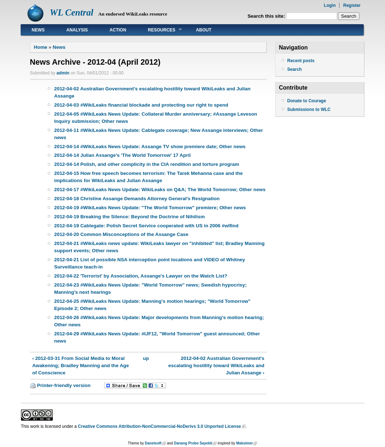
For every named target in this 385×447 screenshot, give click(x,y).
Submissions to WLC (309, 109)
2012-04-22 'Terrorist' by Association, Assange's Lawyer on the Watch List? (140, 276)
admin (62, 73)
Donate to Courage (306, 100)
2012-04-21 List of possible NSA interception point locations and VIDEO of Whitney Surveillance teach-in (149, 263)
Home (40, 47)
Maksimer (244, 443)
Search (294, 69)
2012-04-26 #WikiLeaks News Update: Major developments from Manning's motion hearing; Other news (159, 321)
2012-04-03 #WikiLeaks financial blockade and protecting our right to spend (141, 105)
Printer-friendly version (64, 385)
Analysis (77, 30)
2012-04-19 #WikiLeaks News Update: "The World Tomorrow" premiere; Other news (150, 207)
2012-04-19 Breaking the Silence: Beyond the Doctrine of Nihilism (129, 216)
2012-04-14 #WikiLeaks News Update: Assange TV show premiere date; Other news (150, 146)
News (38, 30)
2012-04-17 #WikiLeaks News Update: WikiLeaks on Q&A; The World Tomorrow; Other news (160, 189)
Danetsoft (153, 443)
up (146, 358)
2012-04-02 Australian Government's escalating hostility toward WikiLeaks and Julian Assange (152, 92)
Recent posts (301, 60)
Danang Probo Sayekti (193, 443)
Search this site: (267, 16)
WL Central (72, 12)
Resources (159, 30)
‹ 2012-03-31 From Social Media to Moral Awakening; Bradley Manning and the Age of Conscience (80, 365)
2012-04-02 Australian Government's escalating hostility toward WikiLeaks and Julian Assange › (216, 365)
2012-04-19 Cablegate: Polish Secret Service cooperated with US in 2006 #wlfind (146, 225)
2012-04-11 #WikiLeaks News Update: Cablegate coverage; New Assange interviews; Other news (158, 134)
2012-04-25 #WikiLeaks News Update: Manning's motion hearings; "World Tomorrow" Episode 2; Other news (152, 304)
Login (330, 5)
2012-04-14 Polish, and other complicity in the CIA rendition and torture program (146, 164)
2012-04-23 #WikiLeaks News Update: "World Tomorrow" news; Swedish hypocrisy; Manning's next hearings (150, 288)
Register (351, 5)
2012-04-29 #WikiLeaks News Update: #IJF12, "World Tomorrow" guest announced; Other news (157, 337)
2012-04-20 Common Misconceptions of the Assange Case (121, 234)
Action (118, 30)
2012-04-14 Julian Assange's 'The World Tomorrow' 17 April (122, 155)
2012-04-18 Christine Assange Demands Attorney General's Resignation (137, 198)
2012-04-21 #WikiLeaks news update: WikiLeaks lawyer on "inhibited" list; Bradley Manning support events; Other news (159, 247)
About (203, 30)
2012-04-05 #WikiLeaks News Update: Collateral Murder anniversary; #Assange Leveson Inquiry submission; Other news (155, 117)
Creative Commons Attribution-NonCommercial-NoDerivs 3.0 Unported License (159, 426)
